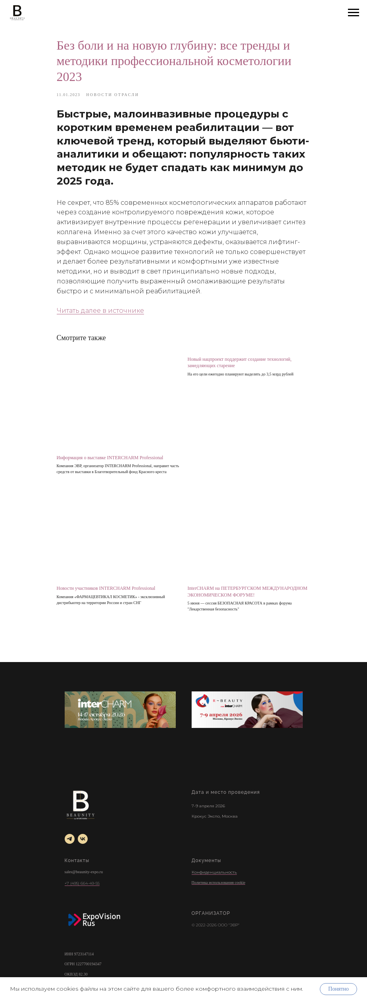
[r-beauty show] (247, 709)
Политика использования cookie (219, 882)
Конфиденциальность (214, 872)
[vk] (83, 839)
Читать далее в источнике (100, 310)
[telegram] (70, 839)
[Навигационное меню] (353, 13)
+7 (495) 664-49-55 (82, 883)
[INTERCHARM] (120, 709)
